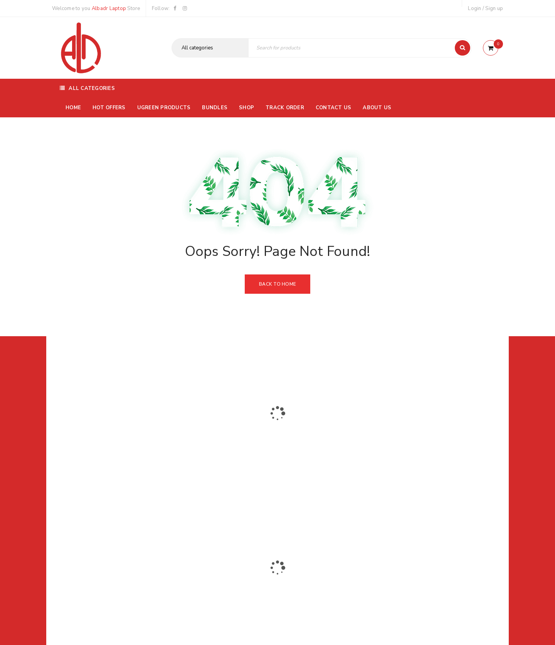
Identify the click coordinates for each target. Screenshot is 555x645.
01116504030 (100, 456)
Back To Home (277, 284)
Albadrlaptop (226, 507)
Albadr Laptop (109, 8)
